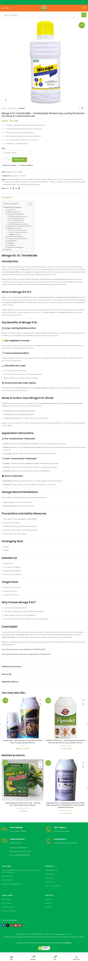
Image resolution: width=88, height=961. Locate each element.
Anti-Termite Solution (14, 179)
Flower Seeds (50, 876)
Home (4, 108)
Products (49, 868)
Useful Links (7, 897)
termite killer (81, 182)
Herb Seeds (49, 880)
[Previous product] (79, 108)
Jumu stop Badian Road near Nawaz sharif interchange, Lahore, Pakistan (21, 873)
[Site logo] (44, 8)
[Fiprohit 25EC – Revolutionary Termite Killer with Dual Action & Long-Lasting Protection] (22, 717)
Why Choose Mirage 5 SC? (16, 247)
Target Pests (12, 245)
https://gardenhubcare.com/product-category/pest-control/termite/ (26, 654)
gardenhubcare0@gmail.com (12, 886)
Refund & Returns (8, 909)
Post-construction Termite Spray (71, 179)
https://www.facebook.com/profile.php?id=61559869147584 (23, 649)
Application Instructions (15, 228)
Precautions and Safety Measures (18, 238)
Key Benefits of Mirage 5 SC (16, 214)
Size (3, 148)
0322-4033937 (7, 878)
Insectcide (69, 812)
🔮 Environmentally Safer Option (19, 224)
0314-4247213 (7, 882)
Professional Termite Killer (38, 182)
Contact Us (49, 901)
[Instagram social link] (11, 927)
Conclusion (8, 249)
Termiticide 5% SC (9, 184)
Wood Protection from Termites (28, 184)
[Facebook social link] (8, 188)
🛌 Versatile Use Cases (16, 222)
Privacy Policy (6, 905)
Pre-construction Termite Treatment (15, 182)
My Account (6, 901)
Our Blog (48, 909)
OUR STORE (6, 868)
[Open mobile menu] (6, 8)
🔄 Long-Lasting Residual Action (18, 216)
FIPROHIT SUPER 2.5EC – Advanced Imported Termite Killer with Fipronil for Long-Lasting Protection (65, 742)
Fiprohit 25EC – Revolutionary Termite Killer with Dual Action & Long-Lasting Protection (22, 741)
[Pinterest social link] (13, 188)
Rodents (26, 810)
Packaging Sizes (12, 240)
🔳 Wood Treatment (15, 234)
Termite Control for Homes (66, 182)
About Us (49, 897)
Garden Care (49, 884)
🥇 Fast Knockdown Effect (17, 220)
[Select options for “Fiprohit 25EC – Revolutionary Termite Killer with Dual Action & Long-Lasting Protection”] (40, 704)
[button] (83, 704)
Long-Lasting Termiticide (32, 179)
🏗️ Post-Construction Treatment (18, 232)
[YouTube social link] (16, 927)
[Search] (44, 15)
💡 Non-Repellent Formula (17, 218)
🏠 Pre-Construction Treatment (18, 230)
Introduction (11, 209)
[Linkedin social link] (16, 188)
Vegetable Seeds (51, 872)
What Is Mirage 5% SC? (14, 212)
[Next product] (85, 108)
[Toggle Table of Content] (28, 204)
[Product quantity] (6, 159)
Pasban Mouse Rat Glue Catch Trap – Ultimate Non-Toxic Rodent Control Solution (22, 806)
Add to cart (19, 159)
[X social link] (10, 188)
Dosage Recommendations (15, 236)
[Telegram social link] (19, 188)
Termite (22, 108)
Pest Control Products (53, 888)
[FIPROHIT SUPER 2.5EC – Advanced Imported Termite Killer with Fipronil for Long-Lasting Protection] (65, 717)
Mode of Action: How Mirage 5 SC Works (19, 226)
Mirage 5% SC (53, 179)
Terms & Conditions (9, 913)
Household (12, 108)
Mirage (44, 179)
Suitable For (11, 243)
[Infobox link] (22, 832)
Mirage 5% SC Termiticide (12, 207)
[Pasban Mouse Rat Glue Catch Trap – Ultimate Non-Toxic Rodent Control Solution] (22, 782)
